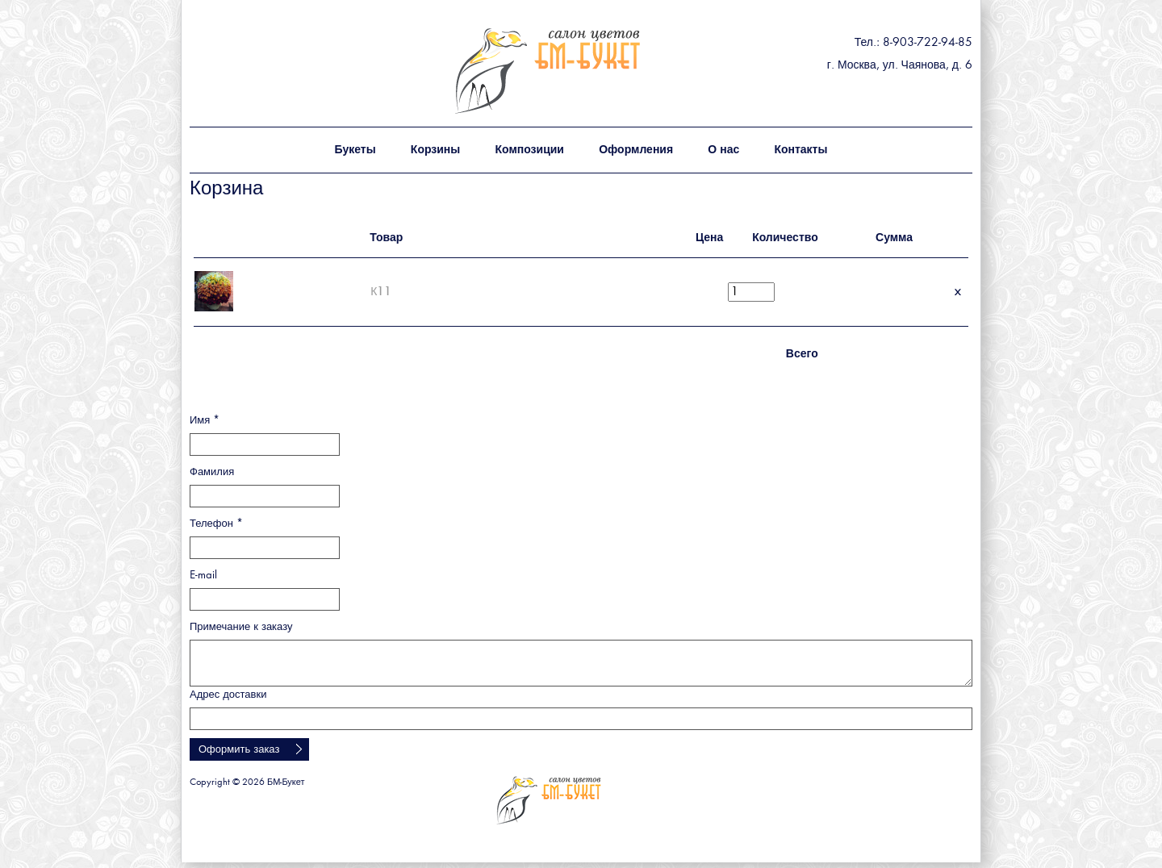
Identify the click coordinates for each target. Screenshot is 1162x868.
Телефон (216, 524)
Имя (204, 420)
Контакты (800, 150)
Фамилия (212, 472)
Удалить (958, 292)
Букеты (355, 150)
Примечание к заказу (241, 627)
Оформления (636, 150)
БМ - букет (582, 70)
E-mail (203, 575)
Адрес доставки (228, 695)
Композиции (529, 150)
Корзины (435, 150)
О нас (723, 150)
